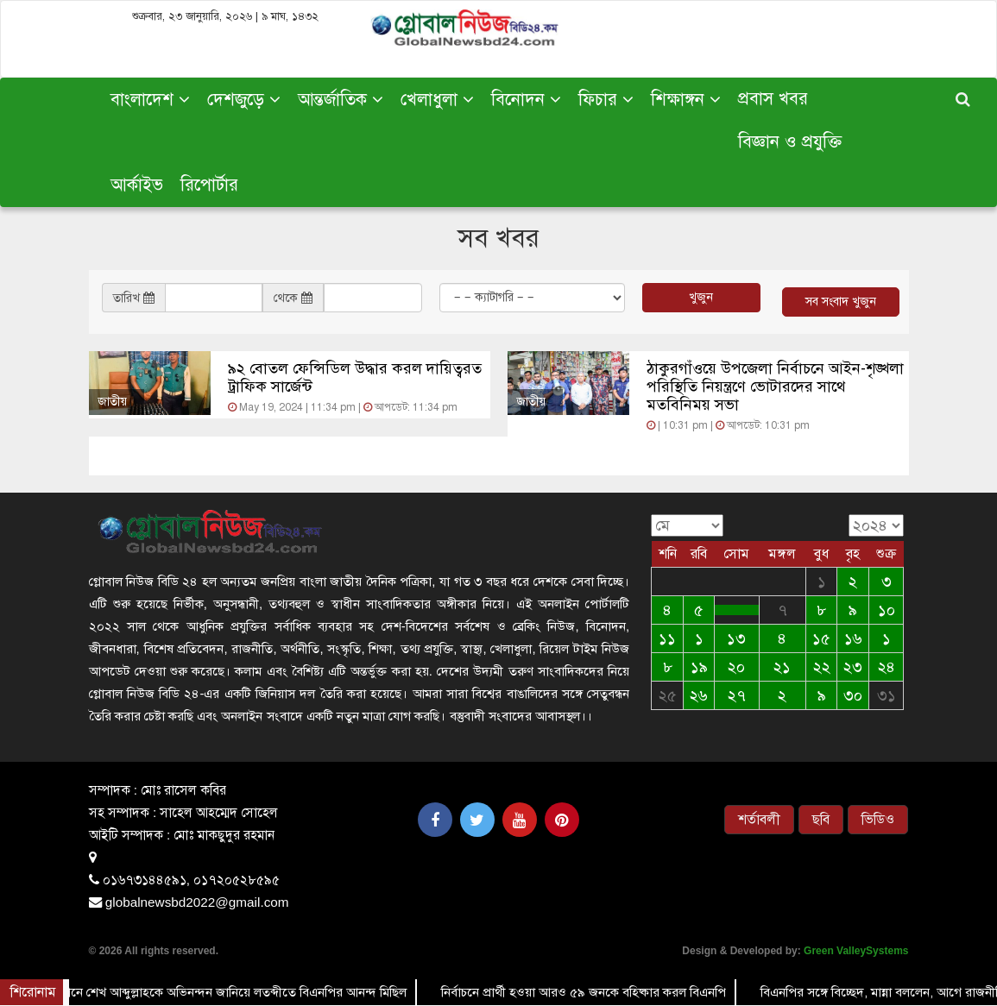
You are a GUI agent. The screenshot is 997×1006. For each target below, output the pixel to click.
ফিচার (606, 99)
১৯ (699, 666)
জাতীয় (112, 401)
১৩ (736, 638)
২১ (782, 666)
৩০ (852, 695)
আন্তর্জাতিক (340, 99)
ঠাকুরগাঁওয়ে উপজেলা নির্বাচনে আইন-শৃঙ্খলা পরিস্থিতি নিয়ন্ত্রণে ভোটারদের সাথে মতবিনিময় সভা (775, 387)
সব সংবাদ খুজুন (840, 301)
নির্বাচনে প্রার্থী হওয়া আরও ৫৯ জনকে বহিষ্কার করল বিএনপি (584, 992)
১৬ (853, 638)
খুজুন (701, 297)
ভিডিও (877, 819)
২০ (736, 666)
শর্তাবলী (759, 819)
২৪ (886, 666)
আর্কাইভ (136, 185)
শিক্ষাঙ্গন (686, 99)
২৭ (737, 695)
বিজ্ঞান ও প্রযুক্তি (790, 142)
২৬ (699, 695)
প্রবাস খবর (773, 99)
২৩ (852, 666)
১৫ (821, 638)
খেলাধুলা (437, 99)
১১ (667, 638)
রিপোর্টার (209, 185)
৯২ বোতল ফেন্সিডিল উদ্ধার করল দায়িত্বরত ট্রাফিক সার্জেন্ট (355, 378)
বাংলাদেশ (150, 99)
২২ (821, 666)
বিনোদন (526, 99)
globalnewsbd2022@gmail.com (197, 902)
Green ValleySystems (856, 951)
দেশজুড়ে (244, 99)
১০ (886, 609)
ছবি (821, 819)
